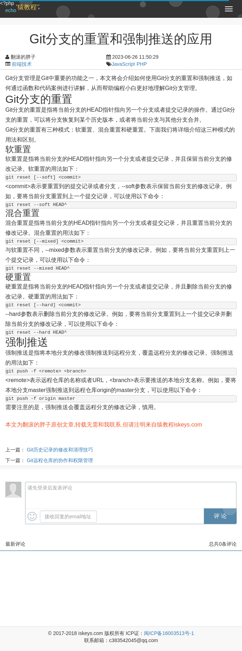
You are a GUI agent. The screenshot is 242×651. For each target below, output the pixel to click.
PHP (142, 64)
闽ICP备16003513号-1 (169, 633)
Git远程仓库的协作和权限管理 (60, 460)
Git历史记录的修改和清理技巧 (60, 449)
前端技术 (22, 64)
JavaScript (123, 64)
